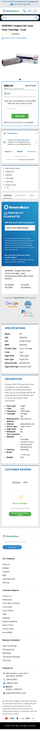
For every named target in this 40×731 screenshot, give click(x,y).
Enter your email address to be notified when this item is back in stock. (20, 102)
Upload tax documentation (26, 159)
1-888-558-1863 (12, 683)
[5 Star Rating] (12, 304)
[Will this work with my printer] (20, 228)
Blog (4, 575)
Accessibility (7, 632)
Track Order (7, 607)
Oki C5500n (9, 287)
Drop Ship (7, 660)
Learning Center (9, 579)
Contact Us (7, 596)
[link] (27, 313)
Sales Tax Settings (10, 646)
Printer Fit (20, 195)
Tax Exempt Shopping (11, 657)
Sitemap (6, 582)
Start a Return (8, 610)
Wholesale (7, 653)
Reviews (6, 568)
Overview (7, 195)
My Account (7, 599)
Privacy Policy (8, 629)
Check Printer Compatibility (14, 38)
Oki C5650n (25, 285)
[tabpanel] (20, 59)
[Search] (20, 17)
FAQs (5, 614)
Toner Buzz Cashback (11, 603)
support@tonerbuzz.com (16, 693)
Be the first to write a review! (20, 514)
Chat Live (31, 298)
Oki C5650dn (9, 285)
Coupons (6, 571)
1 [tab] (20, 79)
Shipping (6, 618)
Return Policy (8, 625)
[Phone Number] (24, 11)
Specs (31, 195)
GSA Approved (8, 649)
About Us (6, 564)
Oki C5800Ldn (26, 287)
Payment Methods (10, 621)
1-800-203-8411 (12, 679)
